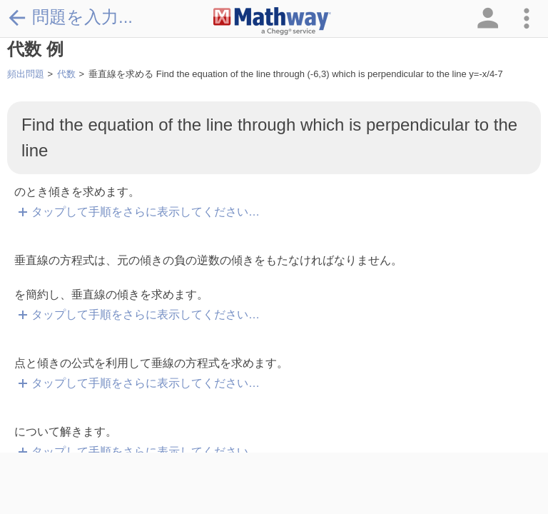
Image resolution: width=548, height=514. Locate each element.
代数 (66, 74)
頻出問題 (25, 74)
